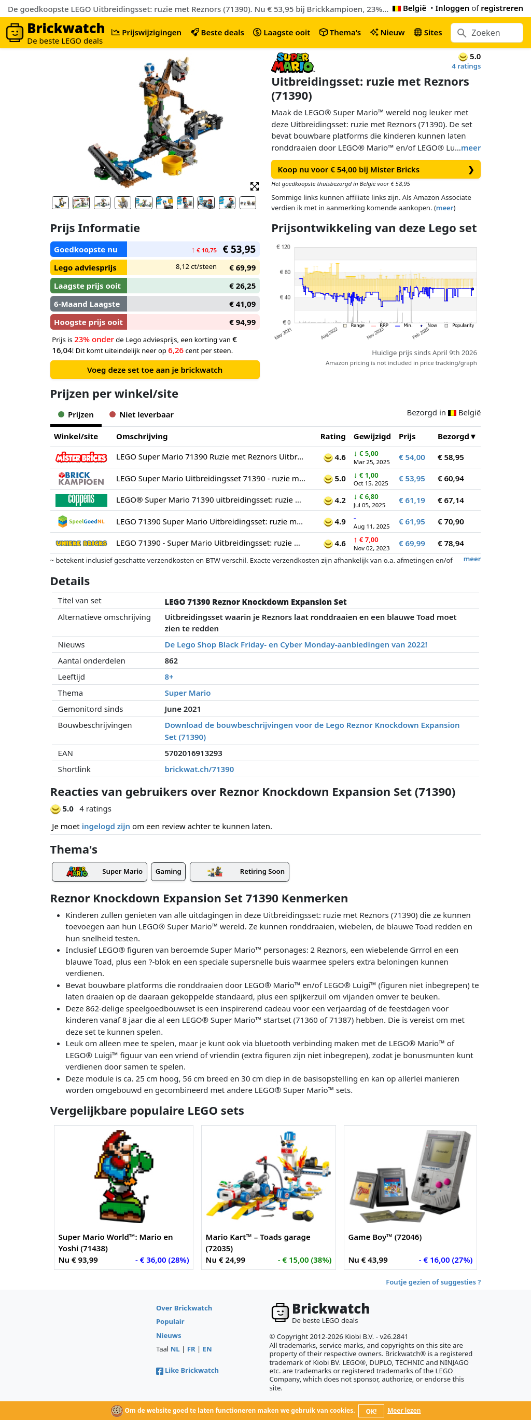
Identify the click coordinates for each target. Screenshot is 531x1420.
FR (191, 1349)
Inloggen (453, 8)
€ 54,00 (412, 457)
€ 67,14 (451, 500)
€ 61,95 (412, 521)
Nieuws (168, 1335)
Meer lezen (404, 1410)
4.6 (335, 457)
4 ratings (466, 66)
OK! (371, 1411)
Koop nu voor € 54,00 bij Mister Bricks (376, 169)
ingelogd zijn (106, 826)
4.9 (335, 521)
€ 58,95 (451, 457)
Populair (170, 1321)
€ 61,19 (412, 500)
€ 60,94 (451, 478)
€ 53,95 (412, 478)
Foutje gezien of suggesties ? (433, 1282)
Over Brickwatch (184, 1308)
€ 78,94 (451, 543)
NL (175, 1349)
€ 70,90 (451, 521)
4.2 (335, 500)
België (409, 8)
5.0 (335, 478)
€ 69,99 (412, 543)
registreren (502, 8)
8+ (168, 676)
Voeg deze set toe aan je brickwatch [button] (154, 369)
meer (471, 147)
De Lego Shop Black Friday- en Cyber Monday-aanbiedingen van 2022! (295, 644)
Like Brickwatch (187, 1370)
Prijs (407, 436)
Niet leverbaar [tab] (141, 414)
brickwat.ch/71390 (199, 769)
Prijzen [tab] (76, 414)
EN (207, 1349)
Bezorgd (453, 436)
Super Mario (187, 692)
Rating (333, 436)
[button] (254, 186)
